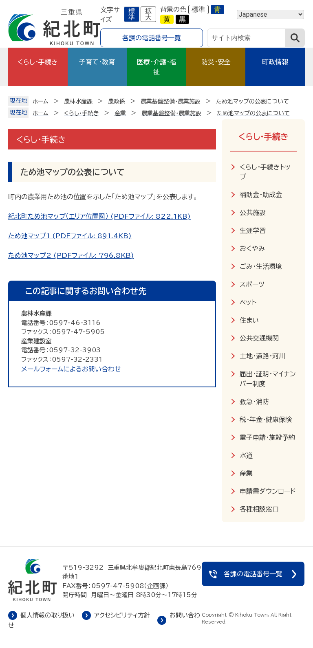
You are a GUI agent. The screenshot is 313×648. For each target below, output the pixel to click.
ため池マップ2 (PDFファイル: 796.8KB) (71, 255)
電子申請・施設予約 (267, 437)
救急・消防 (254, 401)
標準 (131, 14)
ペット (248, 302)
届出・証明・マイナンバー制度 (268, 379)
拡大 (148, 14)
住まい (249, 320)
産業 (246, 473)
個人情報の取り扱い (47, 615)
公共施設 (253, 212)
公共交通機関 (259, 338)
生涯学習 (253, 230)
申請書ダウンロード (267, 491)
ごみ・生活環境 (261, 266)
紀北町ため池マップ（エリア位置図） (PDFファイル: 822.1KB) (99, 216)
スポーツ (252, 284)
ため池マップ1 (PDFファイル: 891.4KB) (70, 236)
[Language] (270, 14)
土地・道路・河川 (262, 356)
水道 (246, 455)
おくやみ (252, 248)
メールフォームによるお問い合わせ (71, 369)
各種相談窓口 (259, 509)
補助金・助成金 (261, 194)
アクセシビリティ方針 (122, 615)
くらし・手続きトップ (265, 172)
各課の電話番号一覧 (151, 38)
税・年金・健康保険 (266, 419)
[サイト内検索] (246, 38)
